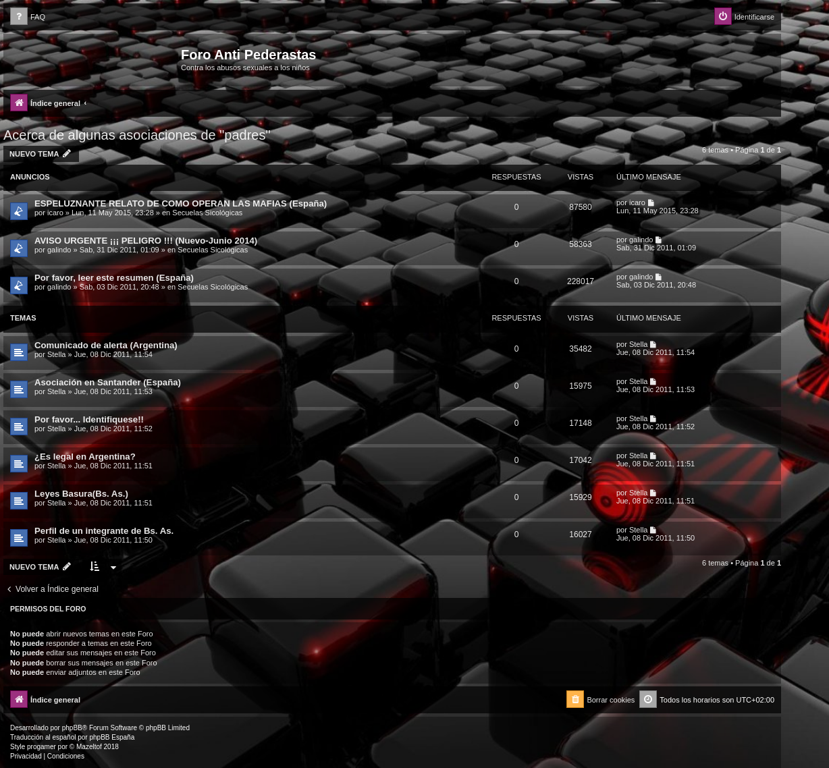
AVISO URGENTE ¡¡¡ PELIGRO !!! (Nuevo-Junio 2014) (145, 241)
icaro (55, 213)
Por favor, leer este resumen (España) (114, 278)
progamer (41, 746)
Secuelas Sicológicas (207, 213)
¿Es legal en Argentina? (85, 456)
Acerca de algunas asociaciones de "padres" (137, 135)
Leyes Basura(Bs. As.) (81, 494)
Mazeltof (89, 746)
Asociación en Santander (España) (107, 382)
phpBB (72, 728)
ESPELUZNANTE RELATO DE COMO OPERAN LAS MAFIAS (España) (180, 203)
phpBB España (111, 737)
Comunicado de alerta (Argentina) (106, 345)
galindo (59, 250)
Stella (56, 354)
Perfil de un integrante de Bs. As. (103, 531)
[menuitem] (27, 17)
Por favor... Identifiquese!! (89, 419)
